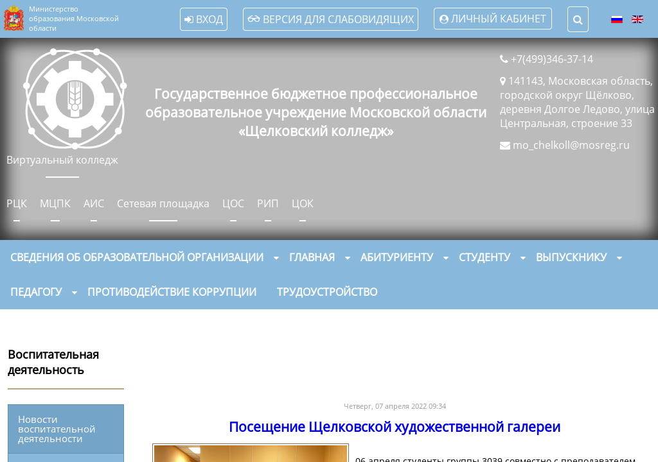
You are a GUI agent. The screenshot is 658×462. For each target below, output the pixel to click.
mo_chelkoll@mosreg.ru (571, 145)
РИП (268, 203)
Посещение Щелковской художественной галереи (394, 427)
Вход (203, 19)
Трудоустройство (327, 292)
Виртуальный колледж (62, 160)
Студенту (484, 257)
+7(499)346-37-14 (552, 59)
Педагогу (36, 292)
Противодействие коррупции (171, 292)
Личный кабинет (498, 19)
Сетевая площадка (163, 203)
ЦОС (233, 203)
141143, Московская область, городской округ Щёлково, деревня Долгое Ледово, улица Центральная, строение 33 (577, 102)
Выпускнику (571, 257)
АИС (94, 203)
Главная (312, 257)
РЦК (16, 203)
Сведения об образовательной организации (136, 257)
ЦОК (303, 203)
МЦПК (55, 203)
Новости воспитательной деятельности (57, 429)
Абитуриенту (396, 257)
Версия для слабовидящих (330, 19)
